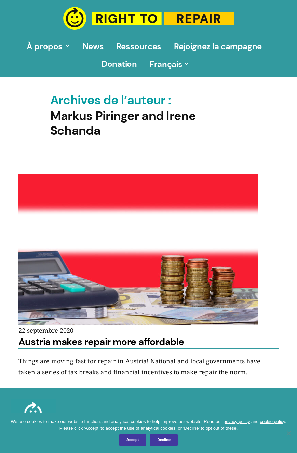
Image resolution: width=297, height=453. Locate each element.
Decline (164, 439)
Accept (132, 439)
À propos (45, 46)
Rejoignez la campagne (218, 46)
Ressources (139, 46)
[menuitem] (166, 63)
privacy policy (236, 421)
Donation (119, 63)
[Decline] (288, 433)
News (93, 46)
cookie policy (272, 421)
